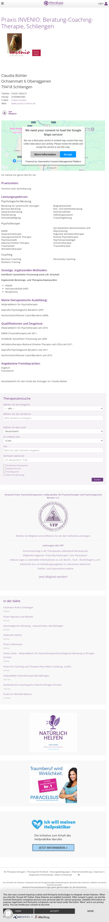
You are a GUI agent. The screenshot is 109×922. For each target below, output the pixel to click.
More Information (45, 154)
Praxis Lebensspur (13, 644)
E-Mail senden (19, 100)
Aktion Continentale (63, 874)
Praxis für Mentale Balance (17, 694)
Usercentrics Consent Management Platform (59, 161)
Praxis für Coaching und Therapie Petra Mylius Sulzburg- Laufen (37, 666)
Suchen (97, 479)
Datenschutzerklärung (82, 871)
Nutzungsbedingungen (60, 871)
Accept (68, 154)
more (90, 911)
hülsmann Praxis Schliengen (18, 607)
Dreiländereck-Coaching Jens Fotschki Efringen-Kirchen (32, 684)
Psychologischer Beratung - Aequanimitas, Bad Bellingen (33, 625)
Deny (18, 911)
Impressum (99, 871)
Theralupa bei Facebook (37, 871)
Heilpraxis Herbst (12, 634)
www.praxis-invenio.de (23, 103)
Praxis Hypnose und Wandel (18, 616)
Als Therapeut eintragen (14, 871)
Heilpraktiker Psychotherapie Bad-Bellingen (26, 675)
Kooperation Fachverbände (41, 874)
